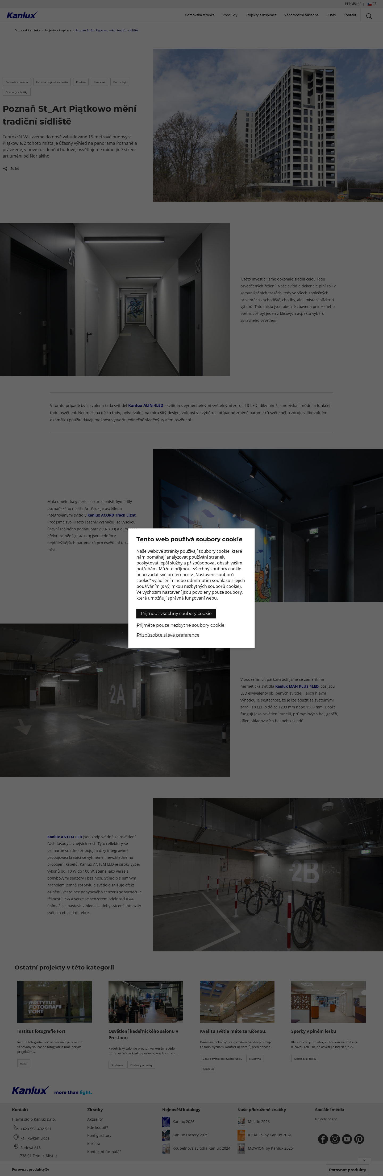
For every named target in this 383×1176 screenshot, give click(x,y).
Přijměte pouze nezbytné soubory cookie (180, 625)
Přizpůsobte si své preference (168, 634)
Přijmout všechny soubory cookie (176, 613)
